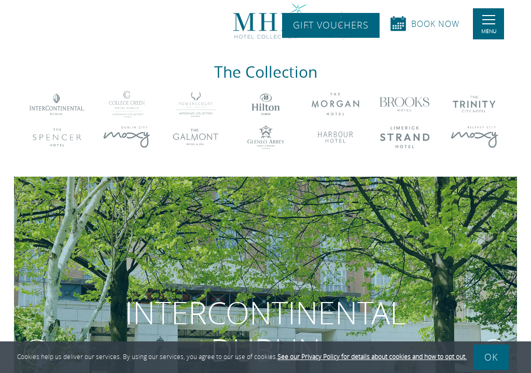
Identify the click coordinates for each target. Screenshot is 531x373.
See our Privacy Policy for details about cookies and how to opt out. (372, 356)
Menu (488, 25)
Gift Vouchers (331, 25)
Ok (491, 357)
